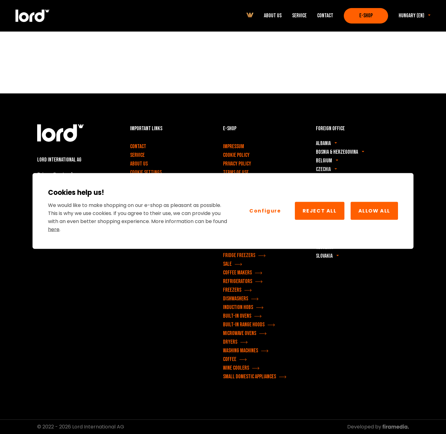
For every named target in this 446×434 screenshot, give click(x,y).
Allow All (374, 210)
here (53, 229)
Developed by (378, 426)
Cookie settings (146, 172)
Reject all (320, 210)
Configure (265, 210)
